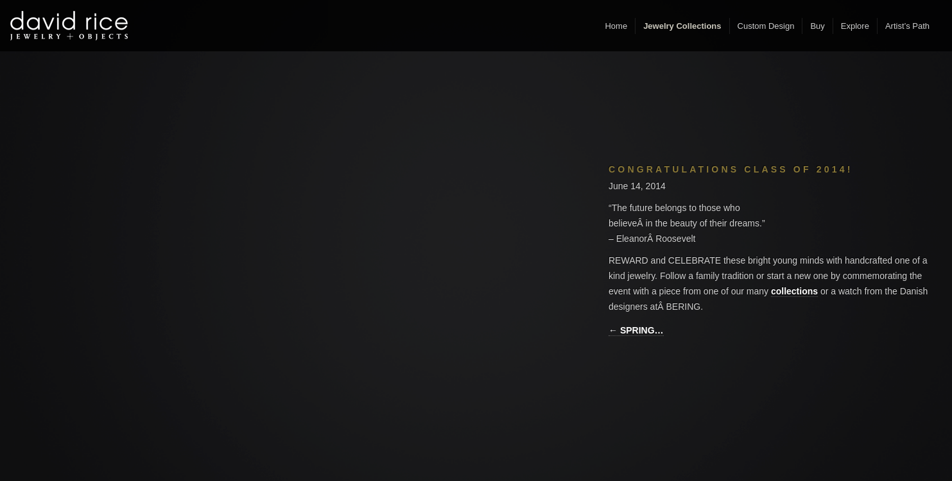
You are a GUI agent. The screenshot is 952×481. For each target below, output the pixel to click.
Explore (855, 26)
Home (616, 26)
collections (794, 291)
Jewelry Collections (682, 26)
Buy (817, 26)
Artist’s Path (907, 26)
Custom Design (766, 26)
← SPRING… (636, 330)
